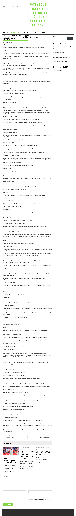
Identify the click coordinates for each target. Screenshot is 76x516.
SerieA (30, 429)
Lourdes (15, 42)
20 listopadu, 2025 (24, 447)
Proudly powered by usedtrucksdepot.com (38, 513)
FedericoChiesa (8, 429)
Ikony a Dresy (16, 32)
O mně (26, 32)
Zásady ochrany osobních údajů (16, 35)
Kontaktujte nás (38, 32)
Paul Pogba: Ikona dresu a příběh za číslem (63, 55)
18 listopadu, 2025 (40, 447)
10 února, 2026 (6, 456)
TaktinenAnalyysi (35, 429)
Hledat (54, 36)
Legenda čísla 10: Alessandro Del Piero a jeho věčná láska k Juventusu (15, 436)
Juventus (18, 429)
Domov (5, 32)
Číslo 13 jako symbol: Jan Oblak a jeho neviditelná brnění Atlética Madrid (40, 436)
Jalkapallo (14, 429)
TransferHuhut (43, 429)
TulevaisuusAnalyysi (7, 431)
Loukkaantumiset (24, 429)
